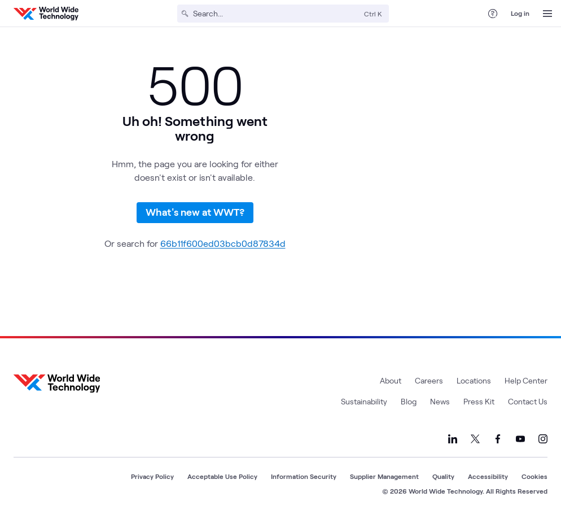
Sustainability (364, 401)
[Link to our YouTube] (520, 438)
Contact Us (527, 401)
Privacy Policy (152, 476)
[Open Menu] (547, 13)
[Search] (276, 13)
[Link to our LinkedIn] (452, 438)
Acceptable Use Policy (222, 476)
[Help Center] (492, 13)
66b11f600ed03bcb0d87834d (223, 243)
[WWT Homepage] (46, 13)
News (440, 401)
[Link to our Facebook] (497, 438)
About (390, 380)
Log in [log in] (520, 13)
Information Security (303, 476)
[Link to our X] (475, 438)
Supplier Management (384, 476)
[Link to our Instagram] (542, 438)
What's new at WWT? (195, 212)
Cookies (534, 476)
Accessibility (488, 476)
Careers (429, 380)
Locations (474, 380)
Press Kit (478, 401)
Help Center (526, 380)
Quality (443, 476)
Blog (409, 401)
